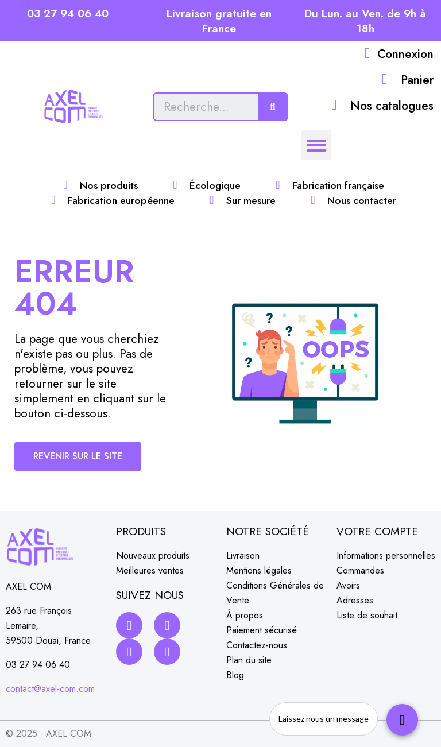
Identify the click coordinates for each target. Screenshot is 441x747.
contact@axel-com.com (50, 688)
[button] (77, 456)
